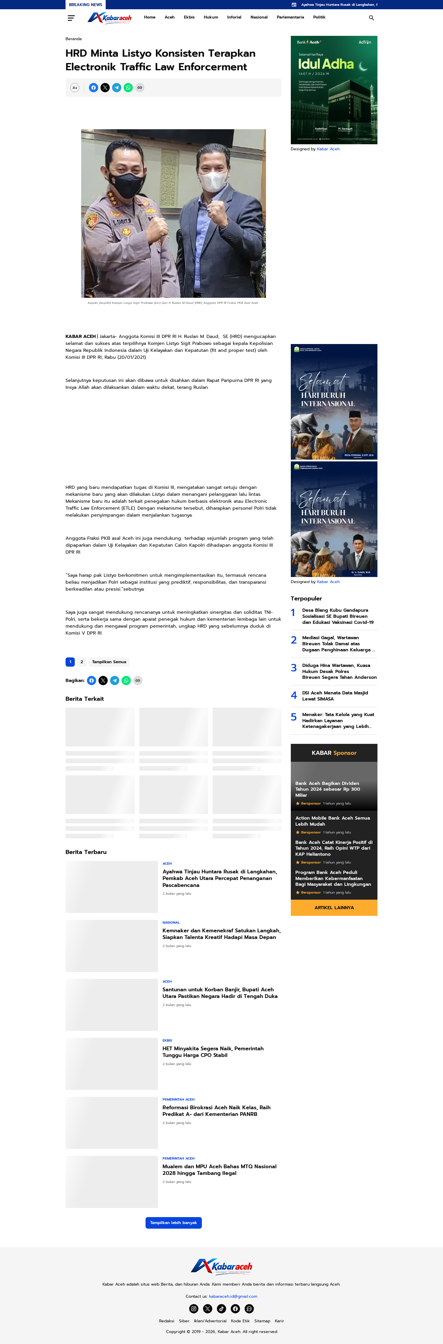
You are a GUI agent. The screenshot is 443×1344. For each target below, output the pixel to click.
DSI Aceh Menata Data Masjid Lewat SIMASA (335, 696)
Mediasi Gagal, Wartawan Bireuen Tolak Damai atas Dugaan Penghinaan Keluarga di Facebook (339, 644)
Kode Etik (240, 1321)
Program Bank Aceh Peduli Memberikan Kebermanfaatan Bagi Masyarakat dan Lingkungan (333, 879)
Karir (279, 1321)
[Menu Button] (71, 18)
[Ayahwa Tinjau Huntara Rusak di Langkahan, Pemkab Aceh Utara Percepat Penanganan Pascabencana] (112, 887)
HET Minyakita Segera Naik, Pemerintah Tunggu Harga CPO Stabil (213, 1052)
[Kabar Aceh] (221, 1275)
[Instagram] (193, 1308)
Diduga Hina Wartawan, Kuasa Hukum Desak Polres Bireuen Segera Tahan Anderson (339, 672)
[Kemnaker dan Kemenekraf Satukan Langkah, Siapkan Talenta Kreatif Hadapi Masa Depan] (112, 946)
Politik (319, 17)
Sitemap (262, 1321)
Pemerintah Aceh (179, 1099)
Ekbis (189, 17)
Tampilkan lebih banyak (173, 1223)
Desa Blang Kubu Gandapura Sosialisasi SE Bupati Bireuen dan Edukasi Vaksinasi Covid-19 (338, 616)
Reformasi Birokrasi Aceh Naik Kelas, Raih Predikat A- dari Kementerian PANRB (217, 1111)
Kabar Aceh (328, 149)
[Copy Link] (139, 87)
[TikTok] (221, 1308)
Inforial (234, 17)
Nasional (259, 17)
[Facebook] (93, 87)
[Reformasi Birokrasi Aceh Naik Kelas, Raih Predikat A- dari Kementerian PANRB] (112, 1123)
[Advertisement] (334, 248)
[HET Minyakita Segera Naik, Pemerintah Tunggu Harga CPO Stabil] (112, 1064)
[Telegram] (116, 87)
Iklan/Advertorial (210, 1321)
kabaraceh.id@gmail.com (233, 1296)
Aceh (170, 17)
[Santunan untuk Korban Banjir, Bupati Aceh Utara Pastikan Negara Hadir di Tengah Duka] (112, 1005)
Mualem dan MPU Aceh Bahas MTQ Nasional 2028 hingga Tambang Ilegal (220, 1170)
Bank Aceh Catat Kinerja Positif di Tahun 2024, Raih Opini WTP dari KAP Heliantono (334, 848)
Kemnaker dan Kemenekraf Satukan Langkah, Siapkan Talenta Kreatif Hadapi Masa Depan (222, 934)
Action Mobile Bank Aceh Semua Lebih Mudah (332, 821)
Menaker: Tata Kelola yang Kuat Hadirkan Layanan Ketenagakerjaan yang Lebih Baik (338, 721)
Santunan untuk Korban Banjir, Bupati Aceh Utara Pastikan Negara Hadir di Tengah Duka (220, 993)
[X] (105, 87)
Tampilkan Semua (109, 662)
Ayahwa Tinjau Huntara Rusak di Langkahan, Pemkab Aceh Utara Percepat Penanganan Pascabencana (220, 878)
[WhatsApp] (128, 87)
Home (149, 17)
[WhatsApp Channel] (249, 1308)
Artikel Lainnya (334, 907)
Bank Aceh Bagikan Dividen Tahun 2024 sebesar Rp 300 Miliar (327, 789)
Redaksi (166, 1321)
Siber (184, 1321)
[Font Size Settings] (74, 87)
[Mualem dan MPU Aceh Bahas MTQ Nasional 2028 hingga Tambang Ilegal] (112, 1182)
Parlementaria (290, 17)
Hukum (211, 17)
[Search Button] (371, 18)
